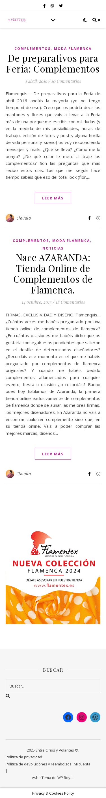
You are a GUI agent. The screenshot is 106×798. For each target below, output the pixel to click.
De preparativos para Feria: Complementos (53, 63)
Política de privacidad (24, 756)
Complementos (32, 48)
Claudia (23, 218)
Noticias (53, 248)
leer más (53, 198)
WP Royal (65, 777)
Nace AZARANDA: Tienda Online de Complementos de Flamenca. (53, 273)
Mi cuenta (82, 764)
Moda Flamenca (73, 48)
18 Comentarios (70, 302)
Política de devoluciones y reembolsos (39, 764)
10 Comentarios (66, 81)
